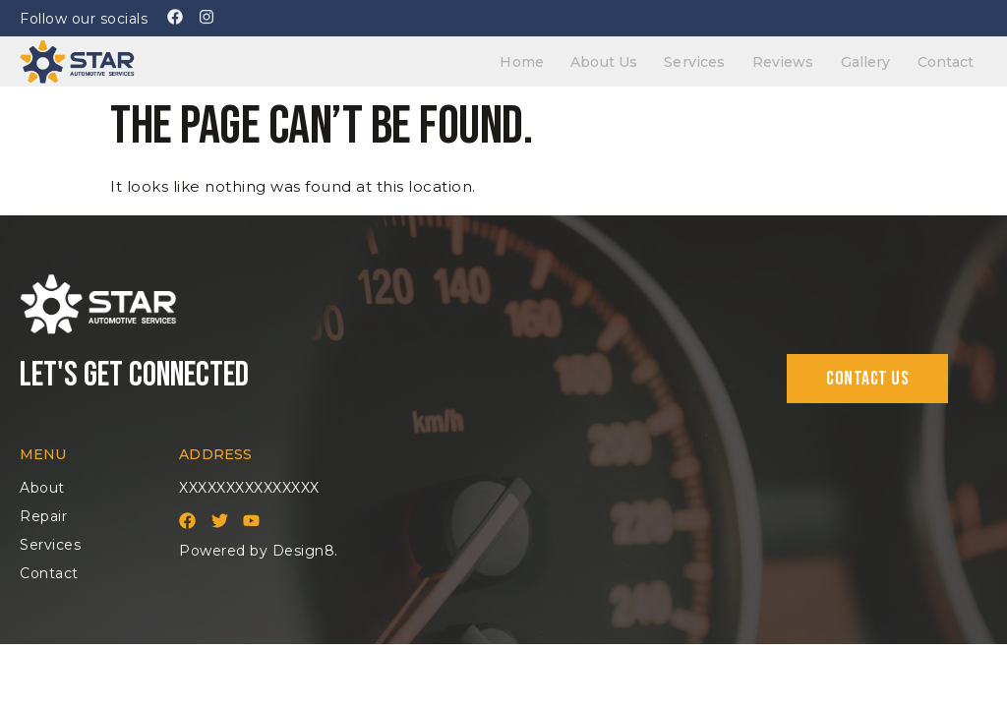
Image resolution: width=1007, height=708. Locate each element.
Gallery (877, 59)
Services (719, 59)
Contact (948, 59)
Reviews (801, 59)
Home (561, 59)
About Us (636, 59)
